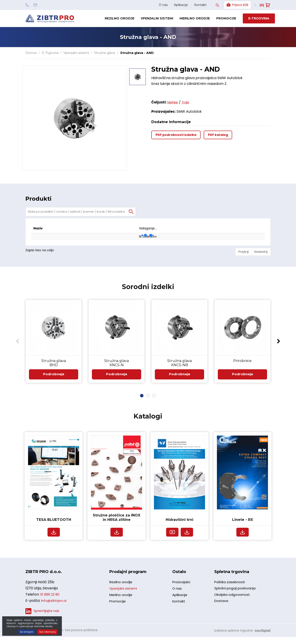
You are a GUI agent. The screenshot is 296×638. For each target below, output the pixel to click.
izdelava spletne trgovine (233, 631)
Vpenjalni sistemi (157, 18)
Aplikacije (181, 5)
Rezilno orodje (119, 18)
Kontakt (200, 5)
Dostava (221, 605)
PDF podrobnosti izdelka (176, 135)
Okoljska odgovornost (233, 598)
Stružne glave (104, 53)
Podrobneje (53, 375)
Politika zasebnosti (230, 584)
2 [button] (148, 397)
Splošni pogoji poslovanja (235, 591)
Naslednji (261, 251)
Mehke (173, 102)
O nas (163, 5)
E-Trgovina (50, 53)
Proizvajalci (182, 584)
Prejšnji (243, 251)
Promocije (226, 18)
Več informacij (47, 632)
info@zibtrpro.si (54, 602)
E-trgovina (258, 18)
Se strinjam (26, 632)
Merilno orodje (195, 18)
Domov (31, 53)
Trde (187, 102)
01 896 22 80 (50, 595)
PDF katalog (218, 135)
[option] (137, 73)
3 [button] (154, 397)
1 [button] (142, 397)
